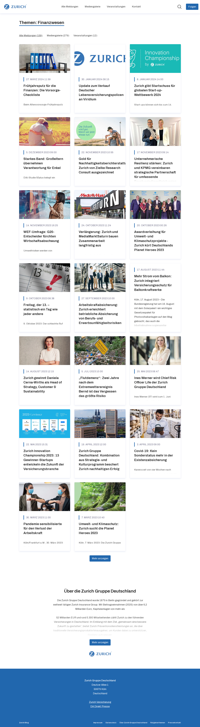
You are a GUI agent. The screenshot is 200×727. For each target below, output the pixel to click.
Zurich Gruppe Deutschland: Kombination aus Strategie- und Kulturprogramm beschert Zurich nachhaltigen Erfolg (99, 460)
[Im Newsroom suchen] (179, 7)
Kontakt (136, 6)
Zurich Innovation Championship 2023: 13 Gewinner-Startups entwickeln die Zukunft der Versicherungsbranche (43, 460)
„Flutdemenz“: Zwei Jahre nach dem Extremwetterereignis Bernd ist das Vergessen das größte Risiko (99, 387)
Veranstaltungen (116, 6)
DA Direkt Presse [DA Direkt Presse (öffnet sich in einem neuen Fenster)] (100, 706)
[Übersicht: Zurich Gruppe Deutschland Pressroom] (15, 7)
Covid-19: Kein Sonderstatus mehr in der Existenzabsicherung (153, 455)
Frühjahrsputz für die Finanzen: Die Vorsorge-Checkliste (42, 90)
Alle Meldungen (69, 6)
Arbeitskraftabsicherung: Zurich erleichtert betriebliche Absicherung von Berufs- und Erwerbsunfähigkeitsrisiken (100, 314)
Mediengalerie (92, 6)
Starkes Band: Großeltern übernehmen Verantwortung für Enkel (43, 163)
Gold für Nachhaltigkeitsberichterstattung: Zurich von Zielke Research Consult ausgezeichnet (105, 165)
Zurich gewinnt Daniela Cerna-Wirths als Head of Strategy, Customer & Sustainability (42, 384)
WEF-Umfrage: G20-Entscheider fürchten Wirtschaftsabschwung (41, 236)
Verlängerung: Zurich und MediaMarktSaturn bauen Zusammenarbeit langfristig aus (98, 238)
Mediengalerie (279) (58, 35)
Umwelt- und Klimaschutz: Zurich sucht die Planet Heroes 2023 (99, 528)
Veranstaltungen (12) (85, 35)
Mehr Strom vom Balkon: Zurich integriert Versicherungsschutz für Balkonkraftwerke (153, 283)
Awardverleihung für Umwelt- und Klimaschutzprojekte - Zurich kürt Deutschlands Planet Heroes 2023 (153, 241)
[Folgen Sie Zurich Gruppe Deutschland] (192, 7)
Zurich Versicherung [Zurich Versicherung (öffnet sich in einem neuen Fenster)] (100, 702)
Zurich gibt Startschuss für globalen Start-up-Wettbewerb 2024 (154, 90)
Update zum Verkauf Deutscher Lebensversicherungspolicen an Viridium (101, 92)
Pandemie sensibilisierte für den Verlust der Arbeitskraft (42, 528)
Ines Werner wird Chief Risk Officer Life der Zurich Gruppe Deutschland (155, 382)
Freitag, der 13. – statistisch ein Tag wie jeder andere (40, 309)
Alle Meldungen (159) (30, 35)
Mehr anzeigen (100, 558)
